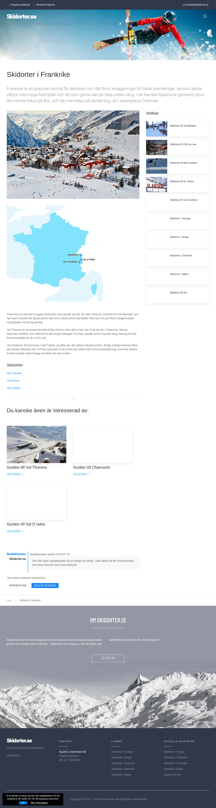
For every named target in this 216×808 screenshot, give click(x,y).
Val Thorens (14, 373)
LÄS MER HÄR (108, 658)
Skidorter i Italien (121, 774)
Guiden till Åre (172, 774)
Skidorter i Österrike (123, 763)
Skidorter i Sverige (122, 751)
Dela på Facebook (45, 585)
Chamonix (13, 380)
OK (23, 803)
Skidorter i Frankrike (123, 769)
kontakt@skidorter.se (195, 4)
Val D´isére (13, 388)
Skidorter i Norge (121, 757)
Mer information (39, 802)
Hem (9, 600)
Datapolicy (13, 755)
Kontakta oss (17, 585)
